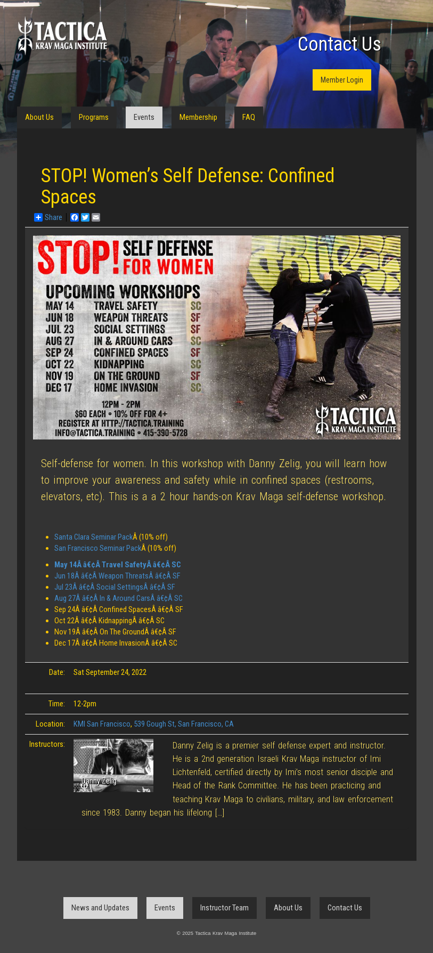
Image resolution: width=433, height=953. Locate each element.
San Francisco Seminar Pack (97, 548)
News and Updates (100, 908)
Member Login (342, 80)
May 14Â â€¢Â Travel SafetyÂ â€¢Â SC (117, 564)
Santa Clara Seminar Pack (93, 537)
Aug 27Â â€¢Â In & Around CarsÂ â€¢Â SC (118, 598)
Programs (94, 117)
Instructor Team (224, 908)
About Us (39, 117)
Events (144, 117)
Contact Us (339, 44)
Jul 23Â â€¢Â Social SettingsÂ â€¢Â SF (114, 587)
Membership (198, 117)
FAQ (248, 117)
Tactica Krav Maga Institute (62, 36)
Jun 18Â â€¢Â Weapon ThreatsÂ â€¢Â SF (117, 576)
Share (48, 217)
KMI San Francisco (101, 724)
